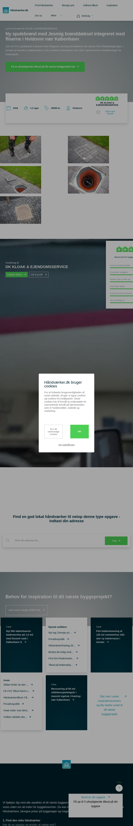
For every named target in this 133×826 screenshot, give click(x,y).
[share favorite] (107, 113)
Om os (38, 15)
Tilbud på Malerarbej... (63, 665)
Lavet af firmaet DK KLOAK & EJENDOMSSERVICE (31, 28)
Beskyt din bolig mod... (63, 652)
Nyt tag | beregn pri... (62, 632)
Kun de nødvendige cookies (53, 431)
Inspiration (112, 5)
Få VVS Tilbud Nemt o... (18, 691)
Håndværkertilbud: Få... (18, 697)
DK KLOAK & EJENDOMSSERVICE (107, 103)
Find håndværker (44, 5)
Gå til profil (39, 274)
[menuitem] (43, 5)
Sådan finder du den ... (18, 684)
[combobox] (53, 540)
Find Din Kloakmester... (63, 658)
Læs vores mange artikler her (26, 610)
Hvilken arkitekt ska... (17, 717)
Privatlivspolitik (13, 704)
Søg (116, 540)
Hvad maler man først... (18, 710)
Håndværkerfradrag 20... (64, 645)
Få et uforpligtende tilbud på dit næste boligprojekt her (45, 66)
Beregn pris (68, 5)
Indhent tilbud (90, 5)
